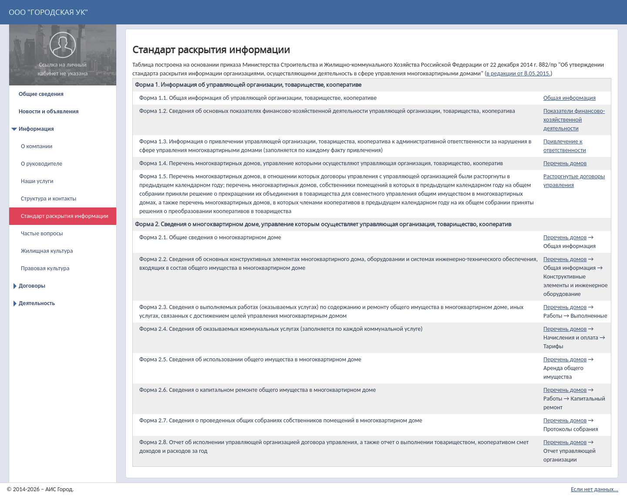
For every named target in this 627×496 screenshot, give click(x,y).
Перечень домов (565, 163)
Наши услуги (37, 181)
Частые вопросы (42, 233)
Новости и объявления (48, 111)
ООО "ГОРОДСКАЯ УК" (48, 12)
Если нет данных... (594, 489)
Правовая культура (45, 268)
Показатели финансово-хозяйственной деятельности (574, 119)
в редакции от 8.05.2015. (518, 73)
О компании (36, 146)
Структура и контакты (48, 198)
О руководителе (41, 163)
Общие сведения (41, 94)
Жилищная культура (47, 251)
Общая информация (569, 98)
